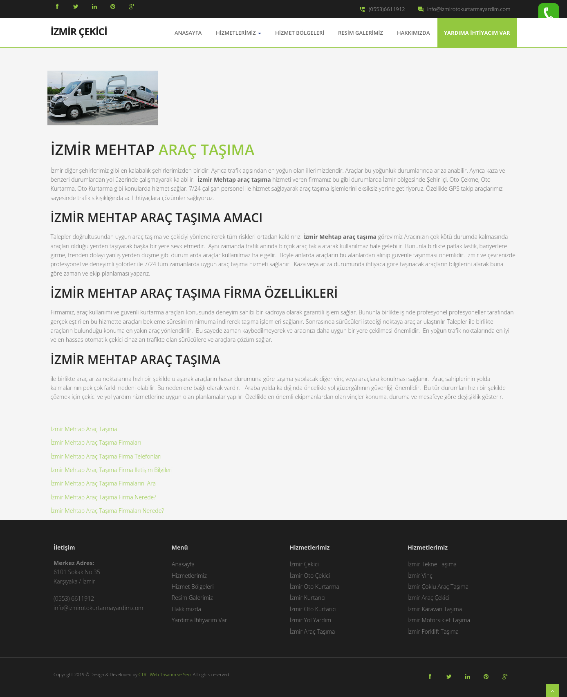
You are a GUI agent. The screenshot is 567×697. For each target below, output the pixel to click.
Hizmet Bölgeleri (299, 32)
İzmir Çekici (304, 564)
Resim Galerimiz (360, 32)
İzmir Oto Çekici (310, 575)
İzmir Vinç (420, 575)
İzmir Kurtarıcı (307, 597)
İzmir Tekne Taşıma (432, 564)
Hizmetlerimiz (238, 32)
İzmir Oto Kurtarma (314, 586)
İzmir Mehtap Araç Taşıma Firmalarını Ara (103, 483)
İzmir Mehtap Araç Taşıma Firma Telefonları (106, 456)
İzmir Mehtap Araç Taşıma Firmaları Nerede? (107, 510)
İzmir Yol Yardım (310, 620)
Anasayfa (183, 564)
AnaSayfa (188, 32)
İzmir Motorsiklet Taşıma (439, 620)
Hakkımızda (413, 32)
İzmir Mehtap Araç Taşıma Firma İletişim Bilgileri (112, 470)
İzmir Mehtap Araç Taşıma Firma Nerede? (103, 497)
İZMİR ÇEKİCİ (79, 31)
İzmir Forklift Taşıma (433, 631)
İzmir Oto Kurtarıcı (313, 609)
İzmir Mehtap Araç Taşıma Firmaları (96, 442)
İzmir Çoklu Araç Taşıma (438, 586)
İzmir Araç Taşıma (312, 631)
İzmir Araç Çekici (428, 597)
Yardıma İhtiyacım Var (477, 32)
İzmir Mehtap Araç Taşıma (84, 429)
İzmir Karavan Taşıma (435, 609)
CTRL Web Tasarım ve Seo (164, 674)
